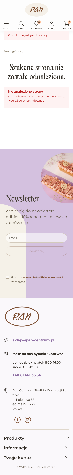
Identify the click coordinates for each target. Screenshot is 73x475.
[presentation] (35, 267)
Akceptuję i (37, 279)
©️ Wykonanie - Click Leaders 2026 (36, 466)
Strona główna (12, 51)
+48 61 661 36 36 (26, 375)
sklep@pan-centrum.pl (33, 340)
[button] (21, 24)
